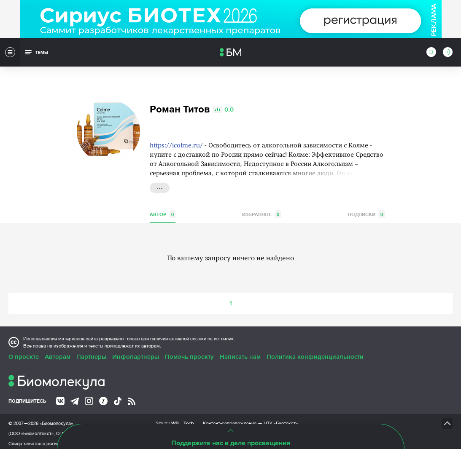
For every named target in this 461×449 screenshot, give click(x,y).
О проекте (23, 353)
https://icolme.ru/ (176, 142)
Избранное (261, 210)
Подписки (366, 210)
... (159, 183)
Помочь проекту (189, 353)
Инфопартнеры (135, 353)
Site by (175, 419)
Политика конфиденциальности (315, 353)
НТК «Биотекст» (281, 419)
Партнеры (91, 353)
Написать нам (240, 353)
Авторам (57, 353)
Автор (162, 210)
